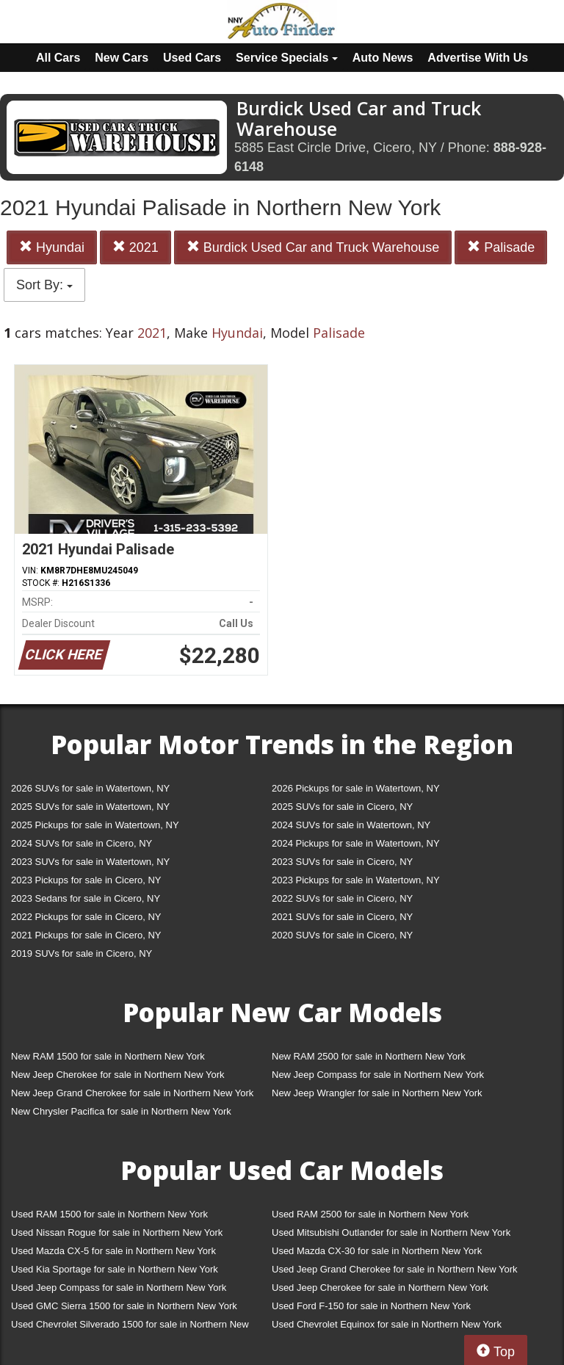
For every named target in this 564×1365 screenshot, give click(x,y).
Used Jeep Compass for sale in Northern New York (118, 1287)
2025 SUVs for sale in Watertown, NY (90, 806)
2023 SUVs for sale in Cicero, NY (342, 861)
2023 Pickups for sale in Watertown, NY (356, 880)
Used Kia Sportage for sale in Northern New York (114, 1269)
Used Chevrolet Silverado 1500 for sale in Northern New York (130, 1327)
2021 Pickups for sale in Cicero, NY (86, 935)
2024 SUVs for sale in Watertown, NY (351, 824)
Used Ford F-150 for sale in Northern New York (371, 1305)
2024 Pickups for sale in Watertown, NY (356, 843)
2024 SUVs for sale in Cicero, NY (81, 843)
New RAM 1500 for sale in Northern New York (108, 1056)
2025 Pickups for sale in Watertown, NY (95, 824)
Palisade (501, 247)
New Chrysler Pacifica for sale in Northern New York (121, 1111)
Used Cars (192, 57)
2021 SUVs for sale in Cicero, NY (342, 916)
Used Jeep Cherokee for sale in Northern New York (380, 1287)
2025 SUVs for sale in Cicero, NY (342, 806)
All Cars (58, 57)
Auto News (382, 57)
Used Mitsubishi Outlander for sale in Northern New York (391, 1232)
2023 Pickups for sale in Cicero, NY (86, 880)
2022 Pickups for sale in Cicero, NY (86, 916)
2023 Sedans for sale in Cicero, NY (85, 898)
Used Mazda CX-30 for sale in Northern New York (377, 1250)
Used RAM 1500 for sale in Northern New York (109, 1214)
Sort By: (44, 285)
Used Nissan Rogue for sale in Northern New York (117, 1232)
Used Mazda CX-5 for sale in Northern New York (113, 1250)
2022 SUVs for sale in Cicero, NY (342, 898)
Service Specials (287, 57)
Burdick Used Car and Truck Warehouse (313, 247)
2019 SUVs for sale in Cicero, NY (81, 953)
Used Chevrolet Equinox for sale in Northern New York (387, 1324)
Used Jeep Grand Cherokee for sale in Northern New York (395, 1269)
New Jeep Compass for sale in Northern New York (378, 1074)
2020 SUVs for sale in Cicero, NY (342, 935)
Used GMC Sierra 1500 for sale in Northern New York (124, 1305)
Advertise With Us (477, 57)
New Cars (121, 57)
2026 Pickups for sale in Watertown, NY (356, 788)
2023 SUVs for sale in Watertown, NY (90, 861)
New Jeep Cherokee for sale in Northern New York (117, 1074)
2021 (135, 247)
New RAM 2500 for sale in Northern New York (369, 1056)
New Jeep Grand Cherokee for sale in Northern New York (132, 1092)
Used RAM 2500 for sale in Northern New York (370, 1214)
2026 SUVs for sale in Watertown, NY (90, 788)
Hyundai (51, 247)
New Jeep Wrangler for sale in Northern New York (377, 1092)
